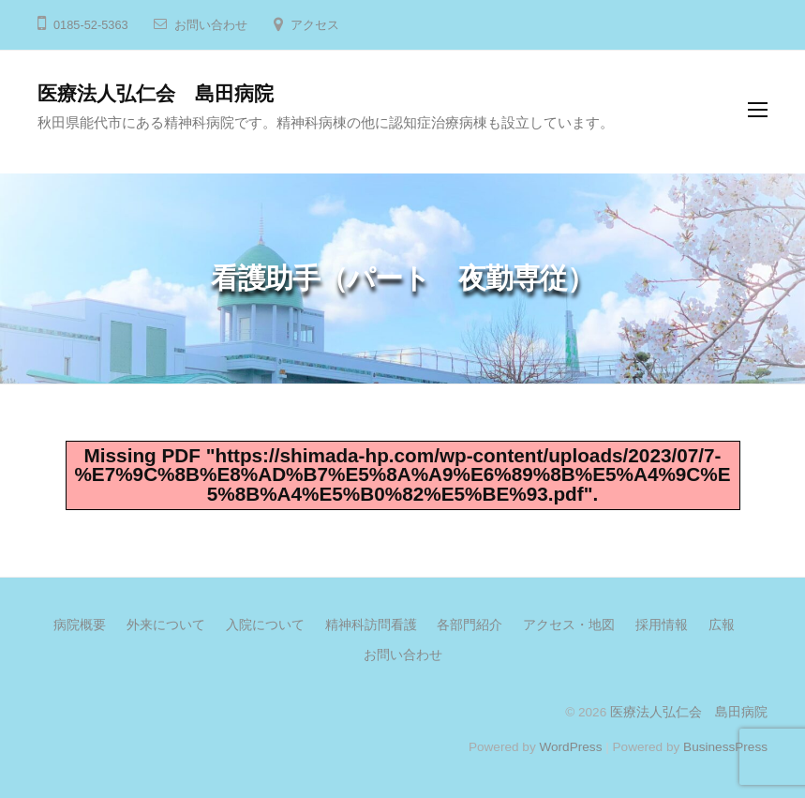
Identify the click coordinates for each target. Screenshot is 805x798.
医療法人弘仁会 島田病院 (155, 93)
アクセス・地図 (569, 625)
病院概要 (79, 625)
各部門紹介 (469, 625)
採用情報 (661, 625)
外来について (166, 625)
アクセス (315, 25)
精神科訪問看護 (371, 625)
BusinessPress (725, 747)
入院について (265, 625)
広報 (721, 625)
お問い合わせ (210, 25)
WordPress (570, 747)
